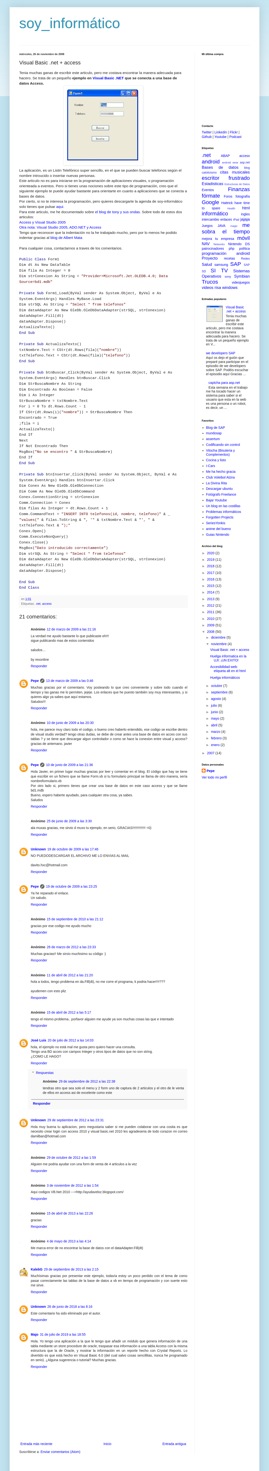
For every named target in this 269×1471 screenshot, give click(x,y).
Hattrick (227, 203)
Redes (245, 258)
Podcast (235, 137)
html (246, 208)
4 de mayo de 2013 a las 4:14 (69, 1212)
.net (38, 575)
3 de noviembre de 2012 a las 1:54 (73, 1157)
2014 (211, 592)
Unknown (38, 820)
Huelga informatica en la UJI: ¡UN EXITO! (228, 658)
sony (228, 276)
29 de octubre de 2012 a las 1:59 (71, 1129)
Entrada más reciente (36, 1415)
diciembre (218, 637)
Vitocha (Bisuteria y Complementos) (220, 452)
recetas (229, 258)
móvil (243, 238)
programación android (226, 253)
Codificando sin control (223, 445)
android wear (230, 162)
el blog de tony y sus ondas (117, 212)
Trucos (210, 282)
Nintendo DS (239, 244)
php (231, 248)
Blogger (161, 1449)
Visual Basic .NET (108, 78)
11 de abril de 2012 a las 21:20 (70, 946)
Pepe (35, 652)
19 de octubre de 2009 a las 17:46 (72, 820)
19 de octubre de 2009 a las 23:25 (71, 858)
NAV (206, 244)
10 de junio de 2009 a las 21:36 (69, 736)
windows (230, 287)
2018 (211, 566)
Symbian (242, 276)
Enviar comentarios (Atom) (60, 1423)
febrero (216, 738)
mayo (215, 718)
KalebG (37, 1240)
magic (234, 225)
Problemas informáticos (223, 512)
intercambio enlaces (217, 219)
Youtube (220, 137)
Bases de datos (220, 167)
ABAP (225, 156)
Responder (39, 637)
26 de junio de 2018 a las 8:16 (69, 1278)
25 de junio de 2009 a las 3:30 (69, 792)
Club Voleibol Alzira (220, 477)
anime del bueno (218, 529)
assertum (213, 439)
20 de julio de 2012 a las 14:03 (71, 1011)
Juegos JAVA (214, 226)
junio (215, 712)
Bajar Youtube (216, 500)
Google (210, 202)
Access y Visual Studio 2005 (42, 222)
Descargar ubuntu (219, 489)
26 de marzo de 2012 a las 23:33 (71, 918)
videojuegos (241, 282)
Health (231, 208)
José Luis (38, 1011)
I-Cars (210, 466)
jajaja (245, 219)
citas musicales (235, 172)
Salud (207, 264)
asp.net (245, 162)
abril (214, 725)
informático (215, 214)
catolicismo (209, 172)
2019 (211, 559)
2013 (211, 599)
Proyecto (210, 258)
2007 (211, 753)
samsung (221, 265)
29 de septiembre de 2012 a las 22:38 (87, 1052)
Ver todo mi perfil (214, 777)
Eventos (208, 190)
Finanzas (239, 189)
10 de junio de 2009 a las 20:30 (70, 694)
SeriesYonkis (215, 523)
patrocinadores (213, 248)
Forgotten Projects (219, 517)
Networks (219, 244)
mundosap (214, 433)
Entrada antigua (174, 1415)
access (47, 575)
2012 (211, 605)
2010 (211, 619)
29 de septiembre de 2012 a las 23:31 (75, 1091)
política (244, 248)
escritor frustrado (226, 178)
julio (214, 705)
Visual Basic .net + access (236, 309)
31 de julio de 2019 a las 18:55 (63, 1306)
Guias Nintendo (217, 534)
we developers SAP (220, 353)
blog (247, 167)
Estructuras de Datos (237, 184)
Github (207, 137)
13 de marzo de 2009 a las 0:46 (69, 652)
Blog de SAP (215, 428)
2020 (211, 553)
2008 (211, 632)
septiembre (219, 692)
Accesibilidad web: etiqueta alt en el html (228, 669)
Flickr (234, 132)
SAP (235, 264)
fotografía (243, 196)
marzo (216, 732)
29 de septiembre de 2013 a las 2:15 (71, 1240)
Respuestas (45, 1044)
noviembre (219, 644)
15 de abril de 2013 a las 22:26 (70, 1184)
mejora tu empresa (218, 239)
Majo (34, 1306)
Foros (228, 196)
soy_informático (69, 23)
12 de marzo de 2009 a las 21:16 (71, 600)
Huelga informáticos (225, 677)
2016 (211, 579)
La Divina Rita (216, 483)
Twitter (207, 132)
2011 (211, 612)
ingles (245, 214)
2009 (211, 625)
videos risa (211, 287)
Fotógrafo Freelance (221, 494)
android (211, 162)
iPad (236, 219)
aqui (59, 207)
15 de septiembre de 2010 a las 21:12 (75, 890)
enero (215, 745)
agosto (216, 699)
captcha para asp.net (224, 383)
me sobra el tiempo (226, 228)
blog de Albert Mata (66, 238)
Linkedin (220, 132)
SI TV (219, 271)
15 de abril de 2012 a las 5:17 (69, 983)
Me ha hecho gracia (221, 472)
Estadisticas (212, 183)
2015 (211, 586)
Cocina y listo (216, 460)
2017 (211, 573)
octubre (217, 686)
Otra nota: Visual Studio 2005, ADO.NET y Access (60, 227)
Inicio (107, 1415)
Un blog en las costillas (223, 506)
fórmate (211, 196)
